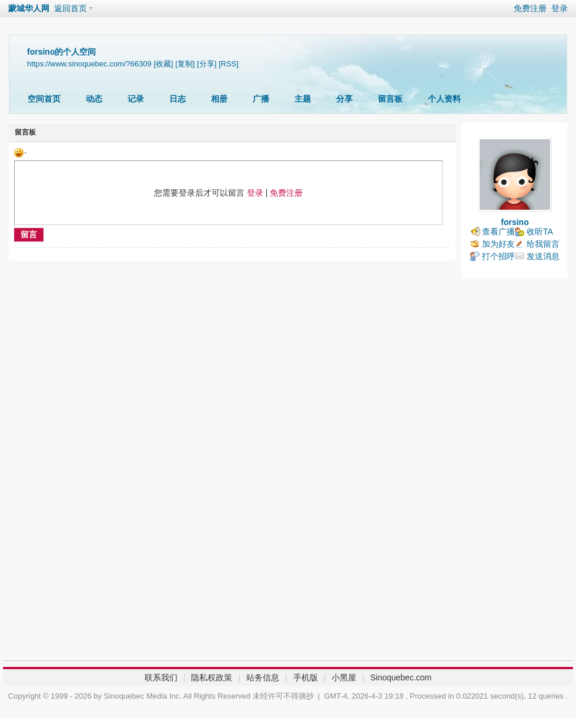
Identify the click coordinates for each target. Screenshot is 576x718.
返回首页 (70, 8)
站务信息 (262, 677)
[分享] (206, 63)
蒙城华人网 (28, 8)
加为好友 (498, 244)
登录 (559, 8)
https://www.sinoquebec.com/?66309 (89, 63)
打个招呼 (498, 256)
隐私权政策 (211, 677)
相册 (219, 98)
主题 (302, 98)
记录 (136, 98)
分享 (344, 98)
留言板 (390, 98)
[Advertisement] (514, 472)
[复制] (185, 63)
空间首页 (44, 98)
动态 (94, 98)
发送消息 (543, 256)
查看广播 (498, 231)
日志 (177, 98)
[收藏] (163, 63)
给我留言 (543, 244)
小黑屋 (343, 677)
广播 (261, 98)
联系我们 (161, 677)
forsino (514, 222)
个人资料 (444, 98)
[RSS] (229, 63)
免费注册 (530, 8)
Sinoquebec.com (400, 677)
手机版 (305, 677)
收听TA (540, 231)
